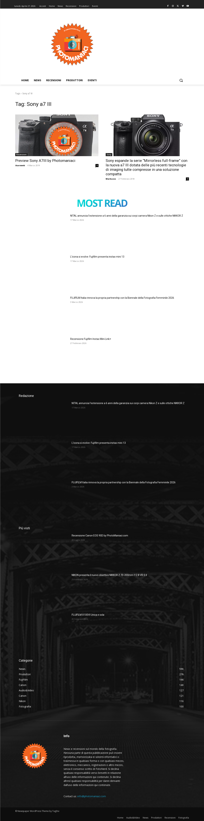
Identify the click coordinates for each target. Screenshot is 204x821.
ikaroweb (20, 165)
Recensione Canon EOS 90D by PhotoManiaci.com (100, 535)
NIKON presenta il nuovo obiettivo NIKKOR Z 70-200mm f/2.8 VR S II (109, 575)
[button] (181, 80)
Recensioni (21, 154)
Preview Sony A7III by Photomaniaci (45, 160)
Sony (109, 154)
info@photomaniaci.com (91, 796)
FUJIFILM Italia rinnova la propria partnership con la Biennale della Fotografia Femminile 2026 (122, 297)
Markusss (111, 178)
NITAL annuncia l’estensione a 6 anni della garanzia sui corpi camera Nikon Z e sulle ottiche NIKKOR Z (126, 215)
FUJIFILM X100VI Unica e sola (88, 614)
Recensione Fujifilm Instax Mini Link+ (90, 339)
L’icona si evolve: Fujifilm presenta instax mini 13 (97, 256)
